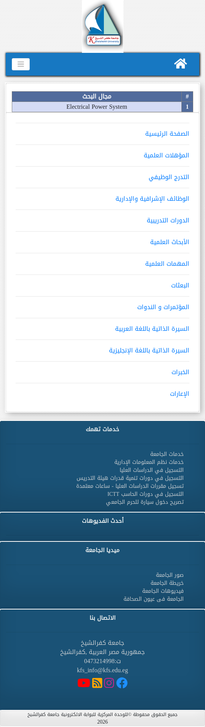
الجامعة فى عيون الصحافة (153, 599)
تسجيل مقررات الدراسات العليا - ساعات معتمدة (130, 486)
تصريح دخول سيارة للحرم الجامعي (145, 502)
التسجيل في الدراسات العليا (152, 470)
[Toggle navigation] (21, 64)
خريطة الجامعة (167, 583)
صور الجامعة (170, 575)
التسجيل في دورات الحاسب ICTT (145, 494)
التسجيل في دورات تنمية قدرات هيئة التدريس (130, 478)
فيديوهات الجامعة (163, 591)
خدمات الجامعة (167, 454)
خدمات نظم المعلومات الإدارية (149, 462)
